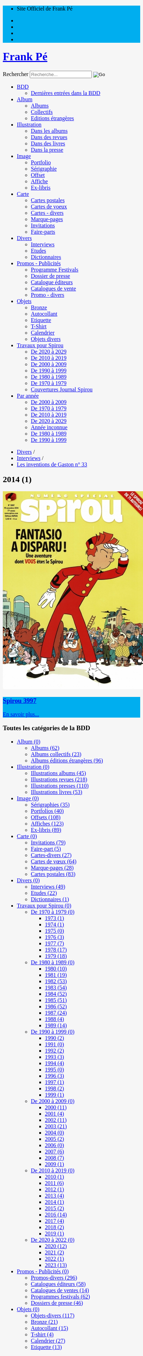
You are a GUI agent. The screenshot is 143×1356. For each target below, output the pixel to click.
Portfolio (41, 162)
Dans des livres (48, 143)
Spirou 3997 (19, 700)
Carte (23, 194)
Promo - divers (47, 295)
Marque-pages (47, 219)
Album (24, 99)
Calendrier (43, 333)
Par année (28, 396)
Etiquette (41, 320)
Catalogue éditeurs (52, 282)
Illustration (29, 125)
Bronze (39, 307)
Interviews (43, 244)
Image (24, 156)
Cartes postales (47, 200)
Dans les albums (49, 131)
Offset (38, 175)
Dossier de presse (50, 276)
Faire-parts (43, 232)
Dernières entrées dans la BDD (65, 93)
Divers (24, 238)
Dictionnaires (46, 257)
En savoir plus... (21, 714)
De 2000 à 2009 (49, 364)
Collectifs (42, 112)
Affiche (39, 181)
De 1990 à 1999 (49, 371)
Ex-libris (40, 188)
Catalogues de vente (53, 289)
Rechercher (15, 74)
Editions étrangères (52, 118)
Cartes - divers (47, 213)
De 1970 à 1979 (49, 383)
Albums (40, 106)
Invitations (43, 225)
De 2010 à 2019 (49, 358)
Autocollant (44, 314)
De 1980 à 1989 (49, 377)
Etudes (38, 251)
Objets (24, 301)
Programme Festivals (55, 270)
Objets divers (46, 339)
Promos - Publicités (39, 263)
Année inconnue (49, 427)
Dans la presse (47, 150)
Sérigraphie (44, 169)
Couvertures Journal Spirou (62, 389)
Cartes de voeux (49, 207)
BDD (23, 87)
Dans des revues (49, 137)
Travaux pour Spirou (40, 345)
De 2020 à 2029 (49, 352)
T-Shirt (39, 326)
